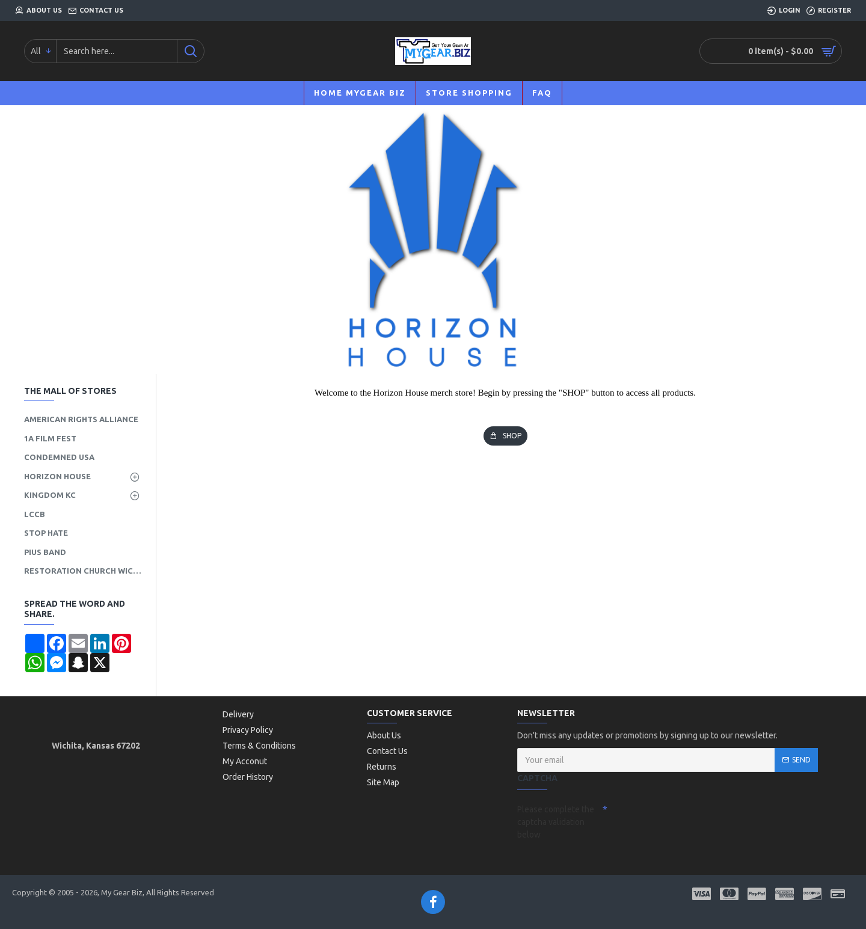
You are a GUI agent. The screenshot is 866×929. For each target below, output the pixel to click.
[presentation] (691, 820)
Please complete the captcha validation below (555, 822)
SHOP (512, 436)
